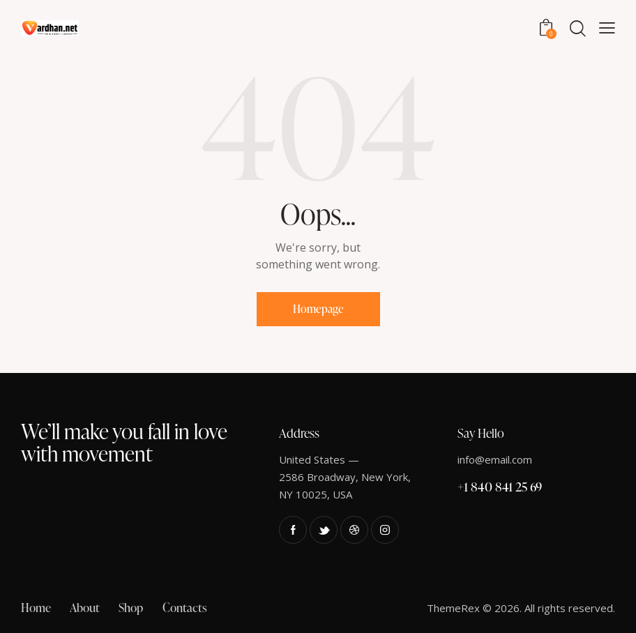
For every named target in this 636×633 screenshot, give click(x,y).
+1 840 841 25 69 (499, 486)
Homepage (318, 308)
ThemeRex (453, 608)
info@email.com (494, 459)
